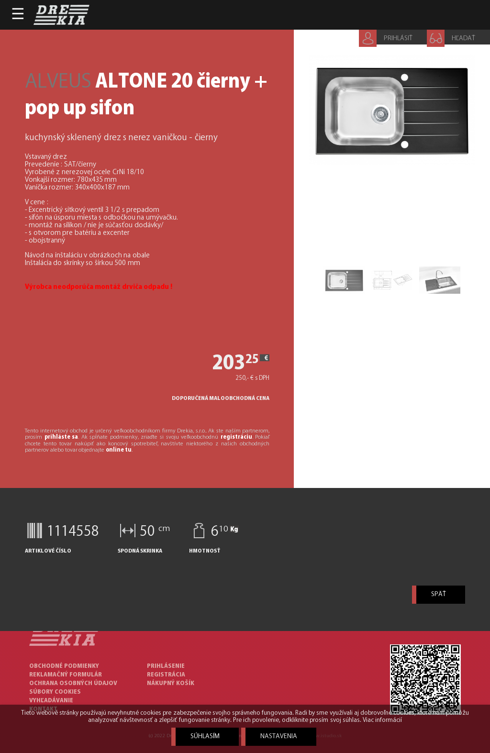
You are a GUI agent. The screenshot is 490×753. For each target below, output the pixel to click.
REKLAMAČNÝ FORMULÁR (65, 675)
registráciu (236, 437)
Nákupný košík (170, 683)
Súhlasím (205, 736)
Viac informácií (382, 720)
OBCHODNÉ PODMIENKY (64, 666)
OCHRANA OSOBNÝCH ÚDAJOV (73, 683)
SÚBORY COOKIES (55, 692)
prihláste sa (61, 437)
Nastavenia (278, 736)
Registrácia (166, 675)
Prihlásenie (166, 666)
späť (438, 594)
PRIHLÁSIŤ (398, 38)
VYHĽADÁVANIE (51, 701)
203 (214, 364)
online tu (119, 450)
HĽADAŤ (463, 38)
